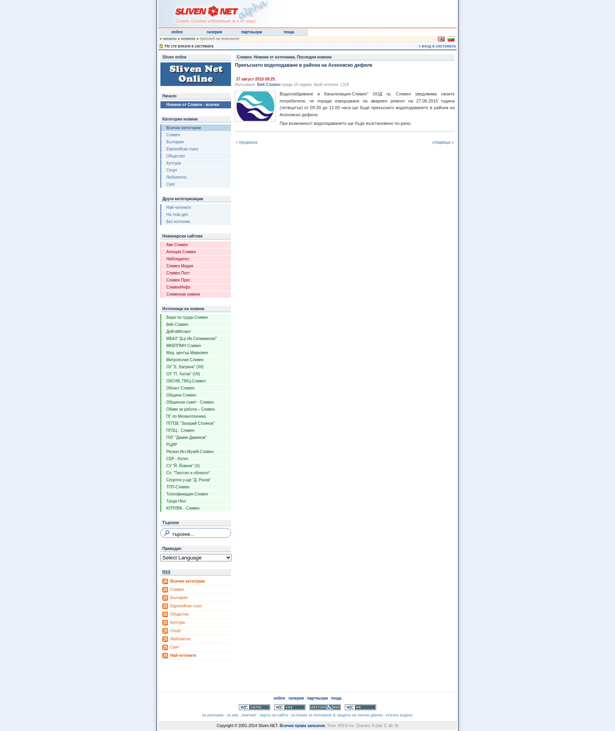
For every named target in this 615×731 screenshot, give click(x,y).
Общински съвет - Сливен (190, 402)
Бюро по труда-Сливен (187, 317)
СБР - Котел (177, 459)
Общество (175, 156)
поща (289, 32)
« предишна (246, 142)
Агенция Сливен (181, 252)
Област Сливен (180, 388)
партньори (251, 32)
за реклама (213, 715)
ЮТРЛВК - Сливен (183, 508)
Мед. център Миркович (187, 353)
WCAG (360, 707)
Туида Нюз (176, 501)
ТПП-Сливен (177, 487)
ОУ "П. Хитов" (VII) (183, 374)
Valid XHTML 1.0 (254, 707)
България (175, 142)
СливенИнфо (178, 287)
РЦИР (171, 444)
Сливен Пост (178, 273)
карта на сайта (274, 715)
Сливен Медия (179, 266)
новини (188, 39)
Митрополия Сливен (185, 360)
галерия (214, 32)
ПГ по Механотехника (186, 416)
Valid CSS (290, 707)
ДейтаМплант (178, 331)
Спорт (171, 170)
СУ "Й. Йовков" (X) (183, 466)
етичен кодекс (399, 715)
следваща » (443, 142)
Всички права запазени (302, 726)
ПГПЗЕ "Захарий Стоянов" (190, 423)
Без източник (178, 221)
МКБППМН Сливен (183, 346)
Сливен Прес (178, 280)
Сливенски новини (183, 294)
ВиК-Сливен (177, 324)
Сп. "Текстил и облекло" (188, 473)
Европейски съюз (182, 149)
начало (169, 39)
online (177, 32)
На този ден (177, 214)
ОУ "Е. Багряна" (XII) (185, 367)
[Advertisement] (360, 12)
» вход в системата (437, 46)
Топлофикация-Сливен (187, 494)
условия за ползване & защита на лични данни (336, 715)
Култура (173, 163)
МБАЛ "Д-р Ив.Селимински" (191, 338)
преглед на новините (220, 39)
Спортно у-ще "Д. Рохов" (188, 480)
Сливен (173, 135)
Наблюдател (177, 259)
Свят (170, 184)
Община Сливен (181, 395)
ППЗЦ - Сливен (180, 430)
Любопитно (176, 177)
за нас (232, 715)
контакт (249, 715)
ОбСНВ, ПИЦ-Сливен (186, 381)
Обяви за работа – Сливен (190, 409)
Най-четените (178, 207)
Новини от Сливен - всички (192, 104)
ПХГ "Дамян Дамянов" (186, 437)
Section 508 (325, 707)
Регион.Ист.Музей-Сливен (190, 452)
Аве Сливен (177, 245)
